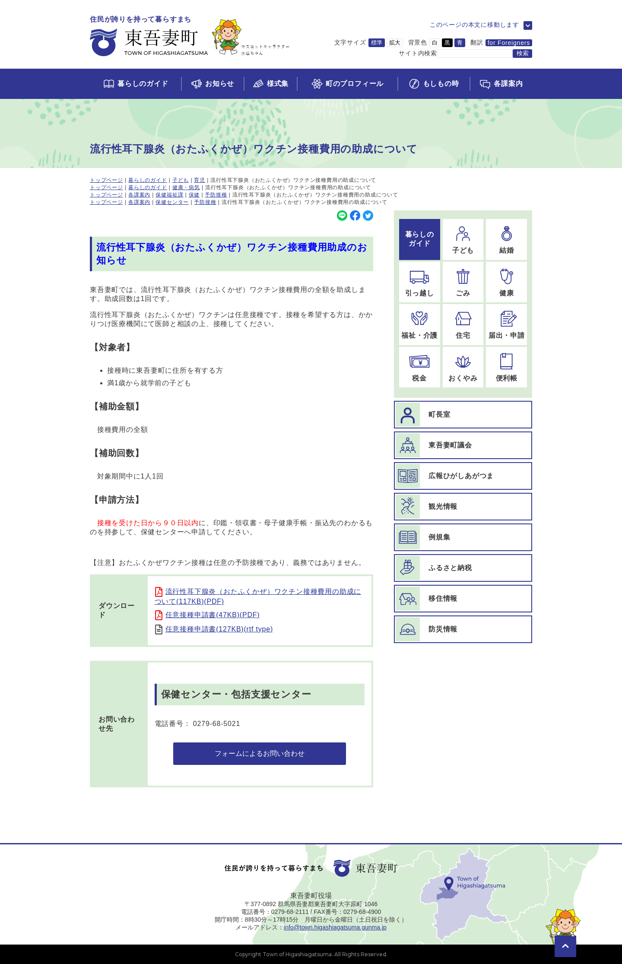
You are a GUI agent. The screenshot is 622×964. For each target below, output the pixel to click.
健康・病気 (186, 187)
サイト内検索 (418, 53)
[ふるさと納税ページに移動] (463, 568)
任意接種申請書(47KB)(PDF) (212, 614)
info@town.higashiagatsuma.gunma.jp (335, 927)
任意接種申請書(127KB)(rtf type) (219, 629)
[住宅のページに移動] (463, 324)
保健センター (172, 202)
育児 (199, 180)
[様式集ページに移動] (270, 84)
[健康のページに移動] (506, 282)
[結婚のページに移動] (506, 239)
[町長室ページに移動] (463, 414)
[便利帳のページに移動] (506, 367)
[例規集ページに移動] (463, 537)
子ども (180, 180)
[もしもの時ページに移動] (433, 84)
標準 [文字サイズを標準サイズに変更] (376, 42)
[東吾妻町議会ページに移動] (463, 445)
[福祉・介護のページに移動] (419, 324)
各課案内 (139, 195)
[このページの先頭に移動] (565, 934)
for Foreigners (509, 42)
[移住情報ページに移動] (463, 598)
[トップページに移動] (190, 36)
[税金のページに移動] (419, 367)
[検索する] (522, 53)
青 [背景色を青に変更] (460, 42)
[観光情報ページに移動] (463, 506)
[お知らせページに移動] (212, 84)
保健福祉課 (169, 195)
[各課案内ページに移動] (501, 84)
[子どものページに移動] (463, 239)
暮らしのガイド (147, 180)
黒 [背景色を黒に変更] (447, 42)
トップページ (106, 180)
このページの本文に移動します (474, 24)
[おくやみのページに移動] (463, 367)
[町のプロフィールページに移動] (347, 84)
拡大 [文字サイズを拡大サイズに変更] (394, 42)
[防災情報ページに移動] (463, 629)
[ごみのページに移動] (463, 282)
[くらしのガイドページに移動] (135, 84)
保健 (194, 195)
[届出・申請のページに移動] (506, 324)
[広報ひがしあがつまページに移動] (463, 476)
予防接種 (216, 195)
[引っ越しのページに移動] (419, 282)
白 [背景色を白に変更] (435, 42)
